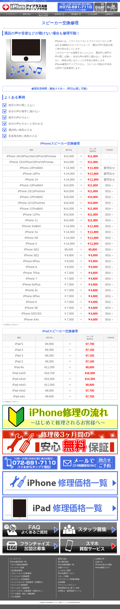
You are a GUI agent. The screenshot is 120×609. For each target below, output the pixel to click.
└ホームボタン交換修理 (19, 588)
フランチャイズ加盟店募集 (69, 579)
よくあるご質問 (64, 570)
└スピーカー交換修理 (19, 585)
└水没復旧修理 (16, 570)
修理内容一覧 (59, 14)
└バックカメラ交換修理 (19, 576)
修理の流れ (27, 14)
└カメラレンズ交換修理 (19, 579)
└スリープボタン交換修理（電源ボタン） (27, 591)
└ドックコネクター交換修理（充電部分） (27, 582)
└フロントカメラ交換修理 (20, 573)
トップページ (10, 14)
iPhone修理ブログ (102, 567)
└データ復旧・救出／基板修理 (22, 594)
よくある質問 (92, 14)
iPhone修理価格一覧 (66, 565)
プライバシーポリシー (67, 585)
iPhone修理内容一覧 (18, 562)
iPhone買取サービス (66, 573)
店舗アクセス (63, 567)
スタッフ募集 (63, 576)
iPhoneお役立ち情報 (103, 565)
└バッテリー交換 (17, 567)
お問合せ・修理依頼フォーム (69, 591)
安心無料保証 (63, 562)
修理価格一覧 (76, 14)
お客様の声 (109, 14)
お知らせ (99, 562)
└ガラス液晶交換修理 (19, 565)
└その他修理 (15, 597)
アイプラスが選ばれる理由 (43, 14)
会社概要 (61, 582)
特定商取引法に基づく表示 (69, 588)
